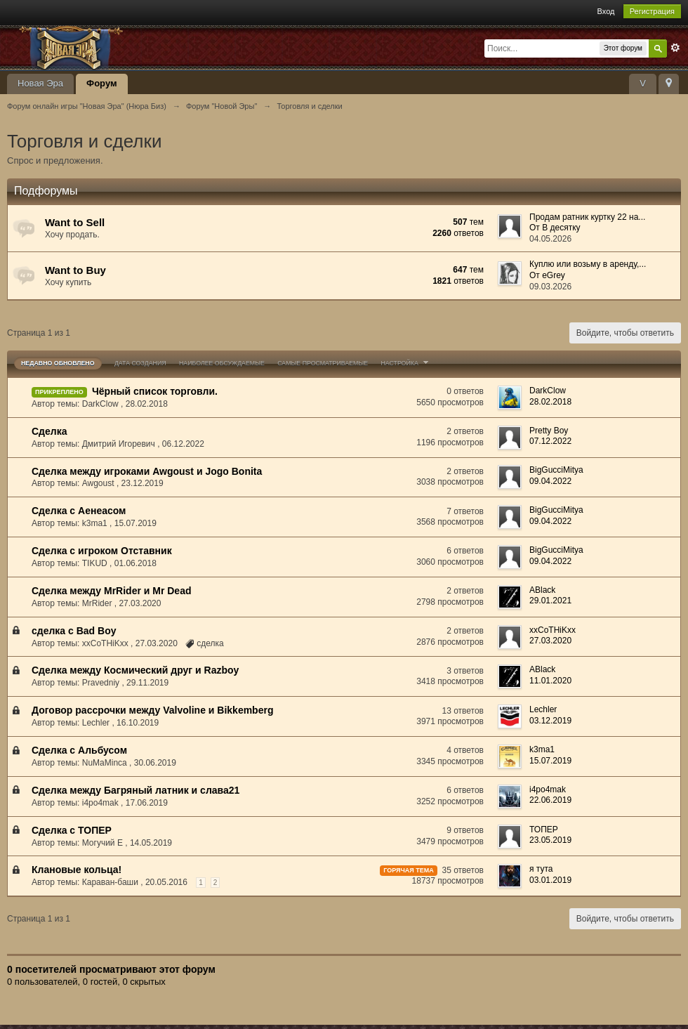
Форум (101, 83)
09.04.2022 (550, 481)
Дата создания (140, 363)
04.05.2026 (550, 239)
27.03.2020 (550, 640)
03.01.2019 (550, 880)
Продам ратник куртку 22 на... (587, 217)
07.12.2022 (550, 441)
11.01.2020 (550, 681)
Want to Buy (75, 270)
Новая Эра (40, 83)
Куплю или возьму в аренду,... (587, 264)
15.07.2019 (550, 761)
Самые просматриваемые (322, 363)
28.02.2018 (550, 402)
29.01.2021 (550, 600)
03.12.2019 (550, 721)
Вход (606, 11)
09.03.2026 (550, 286)
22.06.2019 (550, 800)
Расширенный (675, 47)
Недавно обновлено (58, 363)
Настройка (406, 363)
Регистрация (652, 11)
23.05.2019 (550, 840)
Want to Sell (75, 222)
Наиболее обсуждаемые (222, 363)
